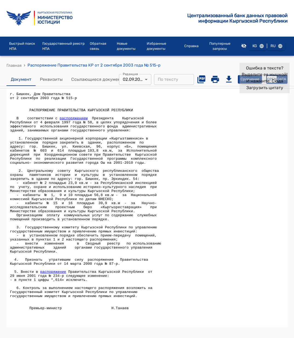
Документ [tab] (21, 79)
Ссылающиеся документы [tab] (98, 79)
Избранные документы (156, 46)
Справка (191, 46)
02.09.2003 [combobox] (134, 79)
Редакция (130, 74)
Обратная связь (98, 46)
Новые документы (126, 46)
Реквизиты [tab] (51, 79)
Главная (14, 65)
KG (257, 46)
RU (276, 46)
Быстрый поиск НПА (22, 46)
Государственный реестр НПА (63, 46)
